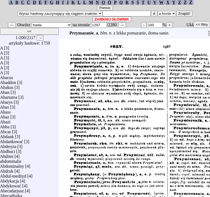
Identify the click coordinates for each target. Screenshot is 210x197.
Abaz (4, 115)
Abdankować (11, 140)
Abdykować (10, 184)
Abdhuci (7, 150)
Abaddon (8, 81)
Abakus (6, 86)
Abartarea (8, 96)
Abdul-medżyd (13, 174)
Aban (5, 91)
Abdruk (6, 169)
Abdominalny (12, 165)
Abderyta (8, 145)
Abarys (6, 101)
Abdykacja (9, 179)
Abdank (7, 135)
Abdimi (6, 155)
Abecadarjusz (12, 189)
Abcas (5, 130)
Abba (5, 125)
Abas (4, 105)
